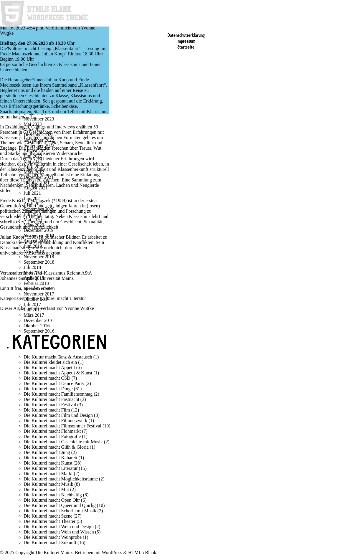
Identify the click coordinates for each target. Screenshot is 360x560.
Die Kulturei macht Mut (46, 489)
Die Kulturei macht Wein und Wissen (59, 531)
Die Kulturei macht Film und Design (58, 415)
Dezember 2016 (39, 320)
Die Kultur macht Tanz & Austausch (58, 356)
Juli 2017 (32, 304)
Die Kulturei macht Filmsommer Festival (62, 425)
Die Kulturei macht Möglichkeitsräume (61, 478)
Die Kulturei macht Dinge (48, 388)
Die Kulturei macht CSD (47, 378)
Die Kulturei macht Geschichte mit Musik (63, 441)
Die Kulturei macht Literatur (59, 298)
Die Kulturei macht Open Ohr (52, 500)
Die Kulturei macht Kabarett (50, 457)
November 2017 (39, 293)
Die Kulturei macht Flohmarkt (52, 431)
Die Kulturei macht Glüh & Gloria (56, 447)
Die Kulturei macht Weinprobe (53, 537)
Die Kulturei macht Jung (47, 452)
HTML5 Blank (142, 552)
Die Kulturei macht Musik (48, 484)
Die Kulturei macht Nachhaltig (53, 494)
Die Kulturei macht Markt (48, 473)
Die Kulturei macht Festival (50, 404)
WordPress (112, 552)
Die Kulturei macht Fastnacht (51, 399)
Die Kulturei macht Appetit (49, 367)
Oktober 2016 (36, 325)
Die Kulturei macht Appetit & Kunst (58, 372)
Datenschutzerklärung (186, 35)
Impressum (185, 41)
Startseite (185, 47)
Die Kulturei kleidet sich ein (50, 362)
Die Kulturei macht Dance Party (54, 383)
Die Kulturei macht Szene (48, 515)
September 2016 (39, 330)
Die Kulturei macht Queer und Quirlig (60, 505)
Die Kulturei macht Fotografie (52, 436)
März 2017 (34, 315)
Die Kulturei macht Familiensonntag (58, 394)
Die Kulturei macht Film (47, 409)
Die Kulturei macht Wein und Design (59, 526)
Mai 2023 (33, 124)
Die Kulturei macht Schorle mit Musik (60, 510)
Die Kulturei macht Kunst (48, 462)
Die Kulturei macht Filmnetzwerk (55, 420)
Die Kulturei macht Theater (49, 521)
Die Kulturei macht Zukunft (50, 542)
